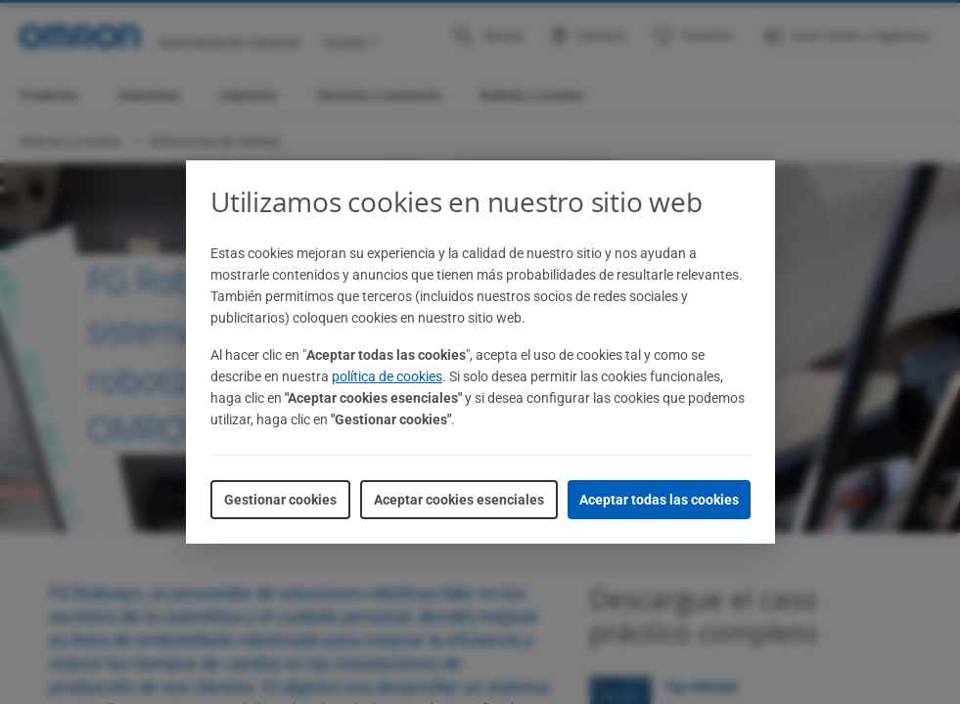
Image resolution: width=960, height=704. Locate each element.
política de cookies (387, 376)
